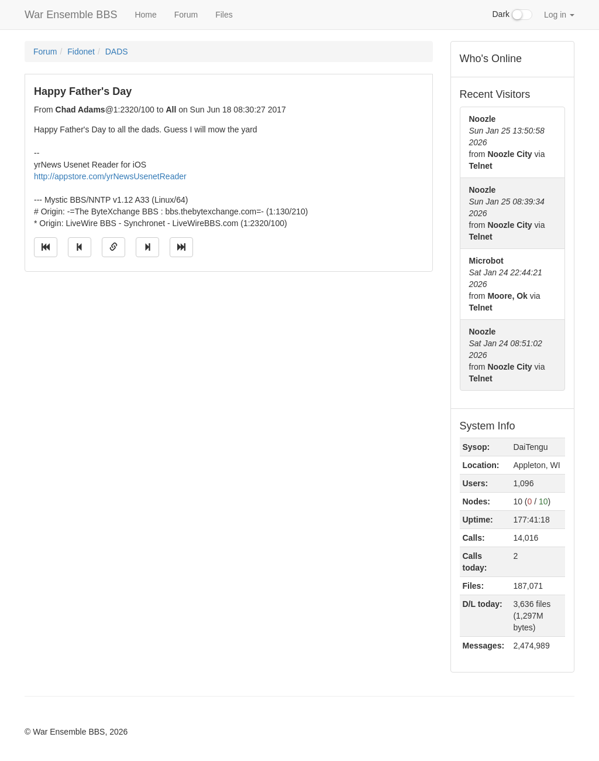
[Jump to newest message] (181, 247)
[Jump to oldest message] (45, 247)
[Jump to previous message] (79, 247)
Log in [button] (559, 14)
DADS (116, 51)
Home (145, 14)
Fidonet (81, 51)
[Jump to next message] (147, 247)
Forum (186, 14)
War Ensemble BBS (71, 15)
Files (224, 14)
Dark (512, 14)
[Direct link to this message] (113, 247)
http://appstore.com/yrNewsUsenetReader (110, 176)
